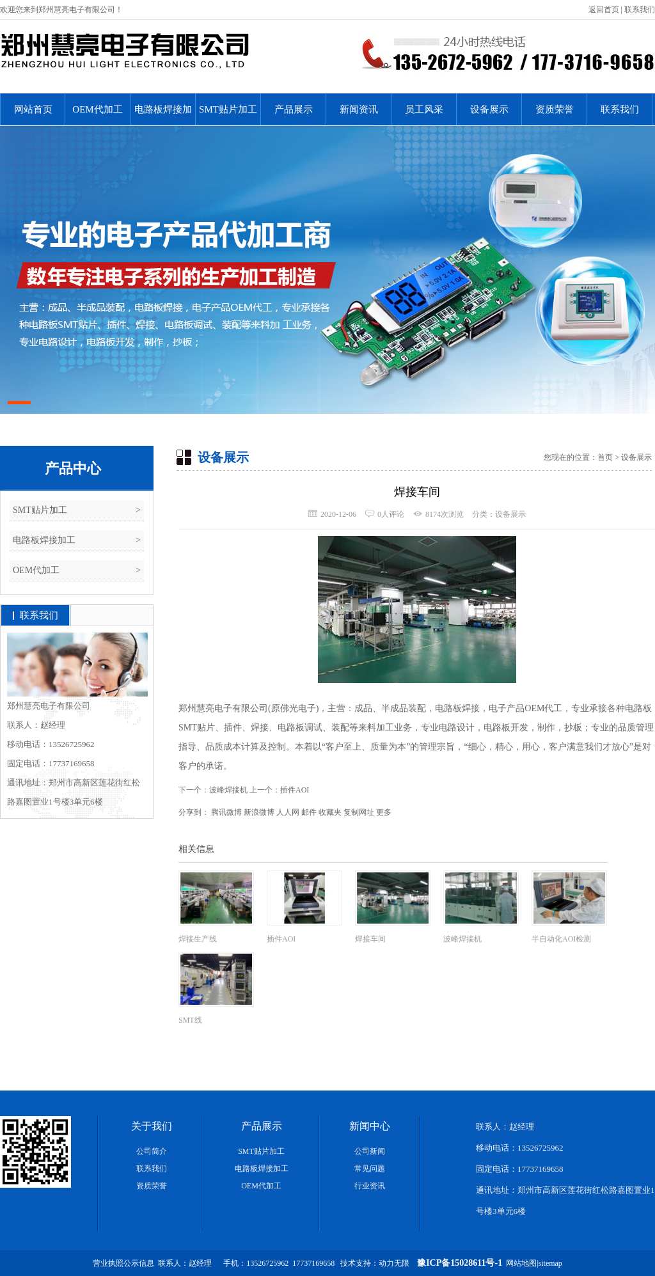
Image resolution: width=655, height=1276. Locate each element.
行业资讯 (369, 1185)
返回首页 (603, 9)
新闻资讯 (359, 109)
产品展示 (293, 109)
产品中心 (73, 469)
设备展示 (489, 109)
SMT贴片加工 (228, 109)
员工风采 (424, 109)
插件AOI (294, 789)
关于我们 (151, 1126)
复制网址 (358, 812)
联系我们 (639, 9)
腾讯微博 (226, 812)
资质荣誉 (554, 109)
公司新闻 (369, 1151)
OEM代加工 (97, 109)
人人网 (287, 812)
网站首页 (33, 109)
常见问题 (369, 1168)
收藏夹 (330, 812)
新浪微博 (259, 812)
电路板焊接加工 (163, 114)
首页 (605, 457)
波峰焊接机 (228, 789)
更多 (383, 812)
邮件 (309, 812)
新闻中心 (369, 1126)
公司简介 (151, 1151)
